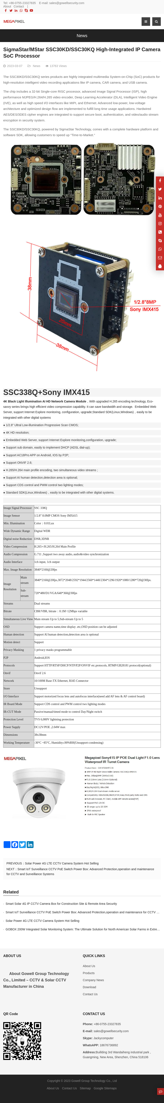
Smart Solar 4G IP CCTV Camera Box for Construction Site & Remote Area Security (61, 903)
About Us (89, 966)
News (82, 35)
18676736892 (108, 1045)
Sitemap (85, 1088)
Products (89, 973)
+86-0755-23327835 (22, 3)
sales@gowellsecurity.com (66, 3)
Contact (19, 6)
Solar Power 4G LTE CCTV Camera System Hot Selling (62, 863)
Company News (93, 980)
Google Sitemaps (105, 1088)
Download (89, 987)
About (7, 6)
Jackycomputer (103, 1038)
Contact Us (90, 994)
